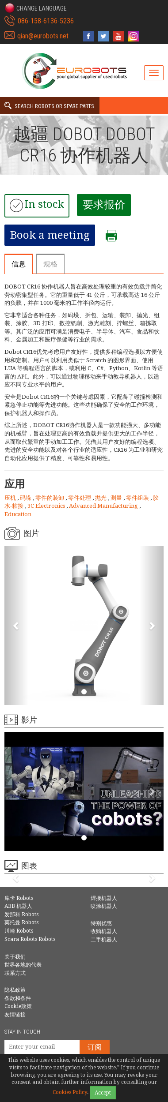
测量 (117, 498)
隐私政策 (15, 990)
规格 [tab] (50, 264)
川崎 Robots (18, 931)
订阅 (95, 1047)
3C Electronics (46, 505)
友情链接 (15, 1015)
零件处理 (80, 498)
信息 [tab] (18, 264)
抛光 (101, 498)
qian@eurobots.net (43, 36)
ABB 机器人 (18, 906)
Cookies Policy (70, 1092)
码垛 (26, 498)
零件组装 (138, 498)
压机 (10, 498)
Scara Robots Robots (29, 939)
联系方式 (15, 973)
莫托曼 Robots (21, 922)
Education (17, 514)
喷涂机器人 (104, 906)
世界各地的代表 (23, 965)
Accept (103, 1093)
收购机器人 (104, 931)
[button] (35, 8)
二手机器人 (104, 940)
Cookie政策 (18, 1006)
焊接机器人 (104, 898)
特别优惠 (101, 923)
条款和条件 (17, 998)
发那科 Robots (21, 914)
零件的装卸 (50, 498)
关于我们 (15, 957)
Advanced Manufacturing (104, 505)
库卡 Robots (18, 898)
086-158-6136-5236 (46, 21)
